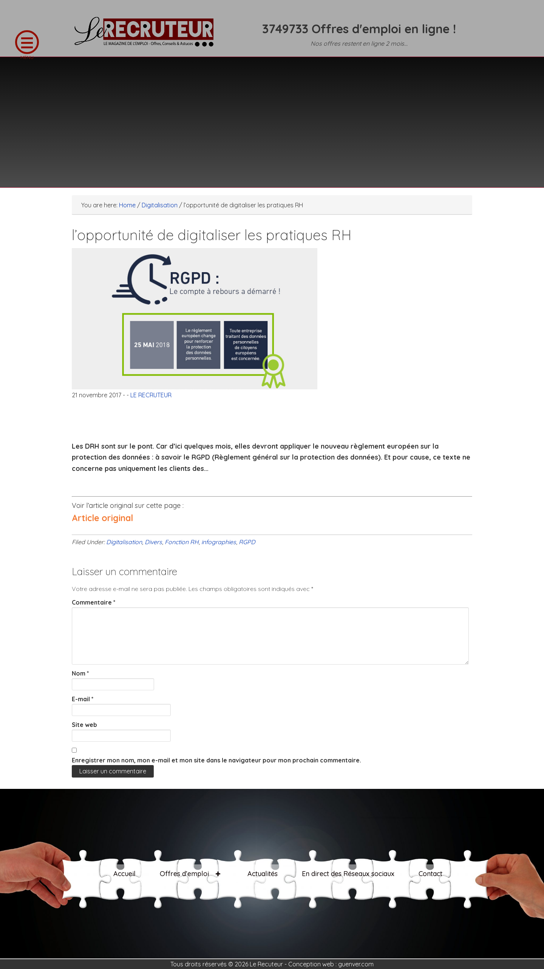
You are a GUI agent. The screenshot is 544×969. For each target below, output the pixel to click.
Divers (153, 542)
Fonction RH (182, 542)
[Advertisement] (272, 117)
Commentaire (94, 602)
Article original (102, 517)
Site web (84, 724)
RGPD (247, 542)
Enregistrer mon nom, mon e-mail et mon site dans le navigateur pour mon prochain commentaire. (216, 760)
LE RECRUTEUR (147, 36)
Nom (80, 673)
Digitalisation (124, 542)
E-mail (83, 699)
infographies (218, 542)
